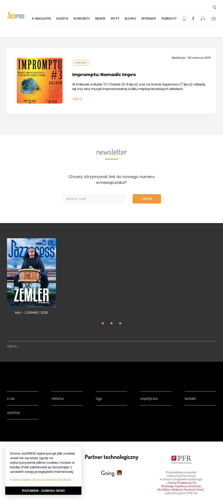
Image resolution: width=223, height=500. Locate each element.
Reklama (57, 398)
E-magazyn (42, 18)
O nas (11, 398)
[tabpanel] (31, 279)
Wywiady (149, 18)
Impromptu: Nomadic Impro (104, 75)
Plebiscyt (170, 18)
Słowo (131, 18)
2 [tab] (111, 323)
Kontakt (190, 398)
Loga (99, 398)
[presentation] (20, 16)
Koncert (81, 62)
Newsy (101, 18)
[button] (214, 7)
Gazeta (63, 18)
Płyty (116, 18)
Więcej (77, 99)
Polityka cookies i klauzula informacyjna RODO (40, 480)
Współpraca (149, 398)
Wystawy (13, 412)
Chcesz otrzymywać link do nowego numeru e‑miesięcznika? (111, 179)
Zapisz (146, 198)
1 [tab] (102, 323)
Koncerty (82, 18)
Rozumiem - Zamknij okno (43, 490)
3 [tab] (120, 323)
